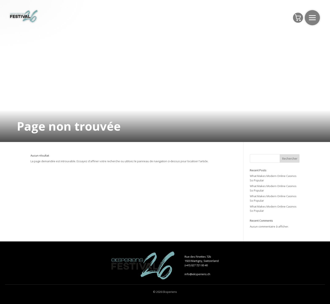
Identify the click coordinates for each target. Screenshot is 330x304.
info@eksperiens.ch (197, 274)
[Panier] (298, 18)
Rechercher (289, 159)
